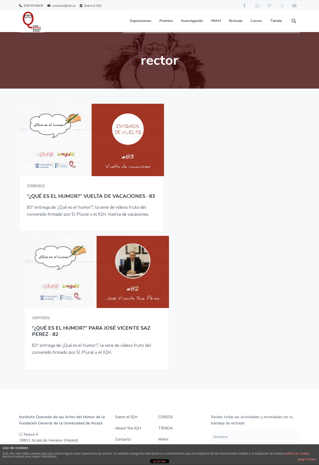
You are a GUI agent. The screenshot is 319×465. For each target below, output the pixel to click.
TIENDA (165, 294)
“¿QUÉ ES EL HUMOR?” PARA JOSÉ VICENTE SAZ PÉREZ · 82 (158, 177)
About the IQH (128, 294)
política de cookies (297, 453)
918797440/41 (31, 5)
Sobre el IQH (91, 5)
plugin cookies (307, 459)
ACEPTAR (159, 461)
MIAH (163, 305)
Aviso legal (124, 316)
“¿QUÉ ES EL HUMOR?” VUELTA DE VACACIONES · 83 (62, 174)
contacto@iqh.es (61, 5)
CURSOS (165, 283)
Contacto (123, 305)
